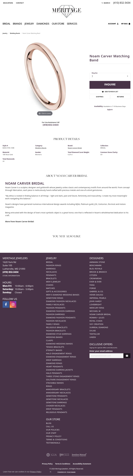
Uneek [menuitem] (92, 337)
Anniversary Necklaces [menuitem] (58, 392)
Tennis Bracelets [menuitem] (55, 347)
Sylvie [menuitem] (92, 330)
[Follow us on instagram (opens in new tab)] (13, 304)
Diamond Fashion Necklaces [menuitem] (61, 301)
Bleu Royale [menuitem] (95, 268)
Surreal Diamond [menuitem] (98, 327)
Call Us (50, 426)
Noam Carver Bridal (75, 148)
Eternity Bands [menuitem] (54, 350)
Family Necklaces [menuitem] (55, 304)
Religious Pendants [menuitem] (56, 412)
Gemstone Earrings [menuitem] (56, 402)
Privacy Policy (53, 436)
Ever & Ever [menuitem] (95, 281)
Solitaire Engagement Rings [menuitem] (61, 379)
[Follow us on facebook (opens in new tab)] (6, 304)
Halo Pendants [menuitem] (54, 373)
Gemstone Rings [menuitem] (54, 298)
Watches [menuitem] (50, 288)
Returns (120, 97)
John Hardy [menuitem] (95, 301)
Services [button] (72, 24)
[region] (45, 77)
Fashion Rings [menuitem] (53, 265)
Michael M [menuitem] (94, 311)
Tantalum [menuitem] (94, 334)
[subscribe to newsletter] (126, 355)
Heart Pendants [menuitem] (54, 366)
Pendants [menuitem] (51, 275)
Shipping (99, 97)
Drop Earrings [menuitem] (54, 360)
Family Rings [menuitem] (52, 324)
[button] (8, 3)
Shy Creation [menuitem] (96, 324)
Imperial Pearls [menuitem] (97, 298)
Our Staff (51, 433)
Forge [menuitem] (92, 288)
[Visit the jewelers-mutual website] (79, 455)
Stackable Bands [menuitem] (55, 383)
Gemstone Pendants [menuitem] (56, 396)
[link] (19, 3)
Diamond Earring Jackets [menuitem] (59, 370)
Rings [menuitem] (49, 386)
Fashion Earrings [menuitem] (55, 314)
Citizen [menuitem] (93, 275)
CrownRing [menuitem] (95, 278)
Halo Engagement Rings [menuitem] (59, 353)
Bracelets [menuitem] (51, 278)
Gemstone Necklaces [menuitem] (57, 399)
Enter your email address (100, 351)
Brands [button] (17, 24)
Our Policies (53, 429)
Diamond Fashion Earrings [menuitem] (60, 311)
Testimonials (53, 443)
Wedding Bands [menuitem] (54, 337)
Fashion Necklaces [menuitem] (56, 321)
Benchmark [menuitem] (95, 265)
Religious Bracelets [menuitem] (57, 327)
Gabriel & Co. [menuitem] (96, 291)
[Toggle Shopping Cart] (125, 24)
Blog (48, 423)
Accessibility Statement (82, 464)
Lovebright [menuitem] (95, 304)
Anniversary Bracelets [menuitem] (58, 389)
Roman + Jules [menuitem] (96, 317)
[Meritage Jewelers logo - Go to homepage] (66, 11)
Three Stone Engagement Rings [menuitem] (62, 376)
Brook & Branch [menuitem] (98, 272)
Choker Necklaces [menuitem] (55, 405)
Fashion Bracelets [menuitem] (56, 330)
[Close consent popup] (50, 472)
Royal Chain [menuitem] (95, 321)
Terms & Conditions (56, 439)
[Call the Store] (10, 272)
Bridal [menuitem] (49, 262)
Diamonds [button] (42, 24)
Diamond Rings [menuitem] (54, 363)
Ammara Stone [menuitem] (97, 262)
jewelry (5, 33)
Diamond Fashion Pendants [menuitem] (61, 317)
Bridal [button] (6, 24)
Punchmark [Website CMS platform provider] (71, 472)
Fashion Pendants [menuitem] (55, 308)
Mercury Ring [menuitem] (96, 308)
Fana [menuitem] (92, 285)
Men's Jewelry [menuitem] (53, 281)
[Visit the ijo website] (64, 455)
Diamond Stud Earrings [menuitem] (59, 334)
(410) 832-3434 (50, 125)
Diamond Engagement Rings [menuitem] (61, 356)
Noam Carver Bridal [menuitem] (100, 314)
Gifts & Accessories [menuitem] (56, 291)
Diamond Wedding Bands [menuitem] (59, 343)
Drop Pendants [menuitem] (54, 409)
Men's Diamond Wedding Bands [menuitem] (62, 294)
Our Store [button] (58, 24)
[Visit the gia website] (51, 455)
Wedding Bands (15, 33)
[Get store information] (11, 276)
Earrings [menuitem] (51, 268)
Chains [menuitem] (49, 285)
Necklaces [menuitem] (51, 272)
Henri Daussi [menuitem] (96, 294)
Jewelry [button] (29, 24)
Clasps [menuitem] (49, 340)
